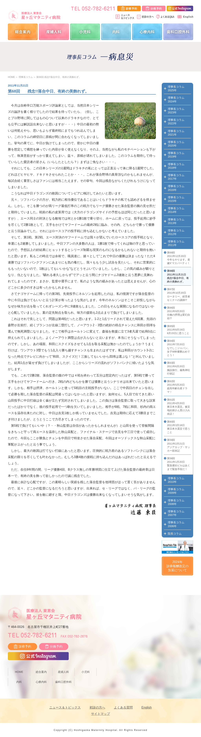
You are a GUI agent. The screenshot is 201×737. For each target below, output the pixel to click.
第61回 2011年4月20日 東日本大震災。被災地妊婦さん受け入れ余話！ (178, 406)
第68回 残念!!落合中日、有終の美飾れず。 (58, 77)
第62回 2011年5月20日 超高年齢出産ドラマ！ (177, 387)
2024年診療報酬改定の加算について (177, 566)
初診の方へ (97, 707)
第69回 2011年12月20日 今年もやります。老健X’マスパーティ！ (178, 258)
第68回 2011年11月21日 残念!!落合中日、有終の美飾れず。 (178, 276)
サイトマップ (100, 713)
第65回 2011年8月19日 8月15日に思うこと (178, 330)
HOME (11, 77)
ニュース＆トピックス (65, 707)
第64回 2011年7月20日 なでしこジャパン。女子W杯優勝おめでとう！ (178, 348)
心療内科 (147, 31)
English (146, 707)
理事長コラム (26, 77)
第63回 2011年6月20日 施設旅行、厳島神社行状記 (178, 368)
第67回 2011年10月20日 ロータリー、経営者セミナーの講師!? (178, 295)
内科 (116, 31)
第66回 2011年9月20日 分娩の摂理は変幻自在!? (178, 313)
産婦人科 (54, 31)
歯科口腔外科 (178, 31)
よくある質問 (123, 707)
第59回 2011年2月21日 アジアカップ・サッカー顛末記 (178, 445)
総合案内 (22, 31)
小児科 (85, 31)
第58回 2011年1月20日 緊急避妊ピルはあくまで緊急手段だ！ (178, 464)
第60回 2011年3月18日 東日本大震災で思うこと (178, 427)
